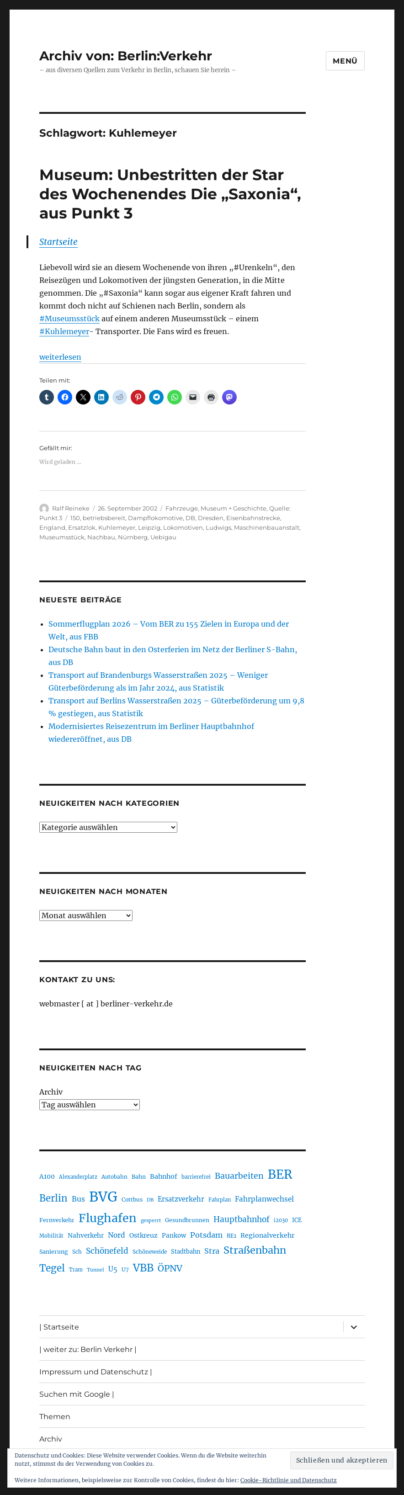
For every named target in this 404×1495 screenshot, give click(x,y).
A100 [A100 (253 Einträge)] (47, 1176)
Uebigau (163, 537)
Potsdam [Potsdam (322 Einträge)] (206, 1235)
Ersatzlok (82, 527)
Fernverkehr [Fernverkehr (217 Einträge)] (56, 1220)
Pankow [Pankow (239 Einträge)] (174, 1236)
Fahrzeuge (181, 508)
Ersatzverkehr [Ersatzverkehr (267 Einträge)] (181, 1199)
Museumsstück (62, 537)
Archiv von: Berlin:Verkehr (125, 56)
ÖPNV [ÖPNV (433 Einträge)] (170, 1268)
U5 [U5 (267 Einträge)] (112, 1269)
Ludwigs (218, 527)
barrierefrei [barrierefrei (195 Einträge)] (196, 1177)
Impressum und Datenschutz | (95, 1371)
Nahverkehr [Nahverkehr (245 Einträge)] (86, 1236)
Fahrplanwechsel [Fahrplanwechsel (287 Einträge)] (264, 1199)
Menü (345, 61)
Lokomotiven (183, 527)
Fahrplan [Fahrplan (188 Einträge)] (219, 1200)
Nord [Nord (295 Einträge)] (116, 1235)
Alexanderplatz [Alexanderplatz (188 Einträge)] (78, 1177)
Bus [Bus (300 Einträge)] (78, 1199)
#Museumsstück (69, 318)
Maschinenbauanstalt (266, 527)
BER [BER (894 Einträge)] (280, 1174)
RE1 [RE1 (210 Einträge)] (231, 1235)
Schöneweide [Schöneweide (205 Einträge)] (150, 1251)
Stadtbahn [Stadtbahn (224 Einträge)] (185, 1251)
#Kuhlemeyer (64, 331)
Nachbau (101, 537)
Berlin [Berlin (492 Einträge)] (53, 1198)
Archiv (51, 1091)
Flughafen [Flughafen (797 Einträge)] (108, 1218)
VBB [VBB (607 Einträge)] (143, 1267)
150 (75, 517)
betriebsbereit (104, 517)
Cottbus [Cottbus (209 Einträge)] (132, 1199)
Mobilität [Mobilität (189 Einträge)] (51, 1236)
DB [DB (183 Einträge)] (150, 1200)
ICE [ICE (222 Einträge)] (297, 1220)
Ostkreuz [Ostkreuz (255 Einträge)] (143, 1235)
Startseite (58, 241)
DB (190, 517)
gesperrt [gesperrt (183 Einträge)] (151, 1221)
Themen (54, 1416)
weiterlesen (60, 357)
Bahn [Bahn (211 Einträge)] (139, 1176)
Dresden (210, 517)
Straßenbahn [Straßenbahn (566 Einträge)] (254, 1250)
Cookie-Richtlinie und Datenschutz (288, 1480)
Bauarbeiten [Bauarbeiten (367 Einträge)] (239, 1176)
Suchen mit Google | (76, 1394)
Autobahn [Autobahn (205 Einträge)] (114, 1176)
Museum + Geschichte (233, 508)
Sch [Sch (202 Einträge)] (77, 1251)
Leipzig (149, 527)
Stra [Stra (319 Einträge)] (211, 1251)
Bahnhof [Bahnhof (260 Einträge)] (163, 1176)
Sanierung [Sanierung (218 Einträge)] (53, 1251)
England (52, 527)
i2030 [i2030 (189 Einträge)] (281, 1220)
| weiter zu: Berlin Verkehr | (88, 1349)
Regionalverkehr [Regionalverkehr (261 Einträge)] (267, 1235)
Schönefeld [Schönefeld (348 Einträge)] (107, 1251)
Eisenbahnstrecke (253, 517)
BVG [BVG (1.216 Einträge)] (103, 1196)
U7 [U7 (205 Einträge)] (125, 1269)
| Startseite (59, 1327)
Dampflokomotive (155, 517)
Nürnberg (133, 537)
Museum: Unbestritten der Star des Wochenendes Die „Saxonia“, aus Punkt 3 (170, 193)
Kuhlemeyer (116, 527)
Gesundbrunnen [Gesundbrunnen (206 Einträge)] (187, 1220)
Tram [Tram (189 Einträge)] (76, 1269)
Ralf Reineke (71, 508)
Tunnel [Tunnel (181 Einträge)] (95, 1270)
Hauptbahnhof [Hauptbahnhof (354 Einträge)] (241, 1219)
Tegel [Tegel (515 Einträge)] (52, 1268)
